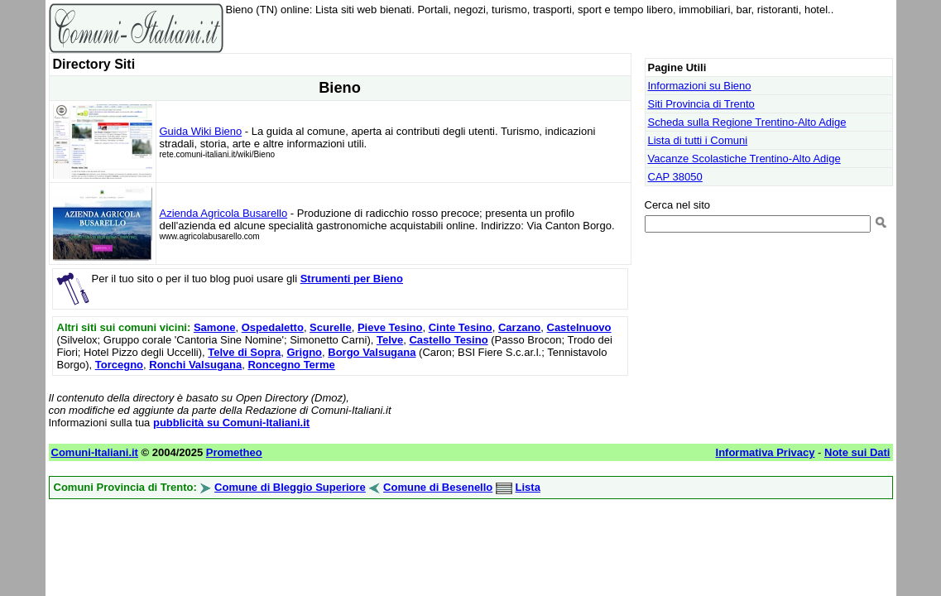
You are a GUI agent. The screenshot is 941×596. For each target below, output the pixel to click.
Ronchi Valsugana (195, 364)
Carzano (519, 327)
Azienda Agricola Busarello (224, 213)
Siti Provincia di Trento (701, 104)
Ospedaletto (273, 327)
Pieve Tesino (390, 327)
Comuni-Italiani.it (94, 452)
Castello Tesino (448, 340)
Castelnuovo (579, 327)
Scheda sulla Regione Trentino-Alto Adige (747, 122)
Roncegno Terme (290, 364)
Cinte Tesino (460, 327)
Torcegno (119, 364)
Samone (215, 327)
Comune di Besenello (437, 487)
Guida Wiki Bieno (201, 131)
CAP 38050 (675, 177)
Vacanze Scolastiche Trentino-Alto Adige (744, 158)
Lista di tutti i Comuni (698, 140)
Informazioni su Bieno (699, 85)
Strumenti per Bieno (351, 278)
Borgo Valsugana (371, 352)
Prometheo (234, 452)
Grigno (304, 352)
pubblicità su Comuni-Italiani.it (231, 422)
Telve (390, 340)
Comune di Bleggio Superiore (290, 487)
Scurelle (331, 327)
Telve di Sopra (244, 352)
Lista (528, 487)
